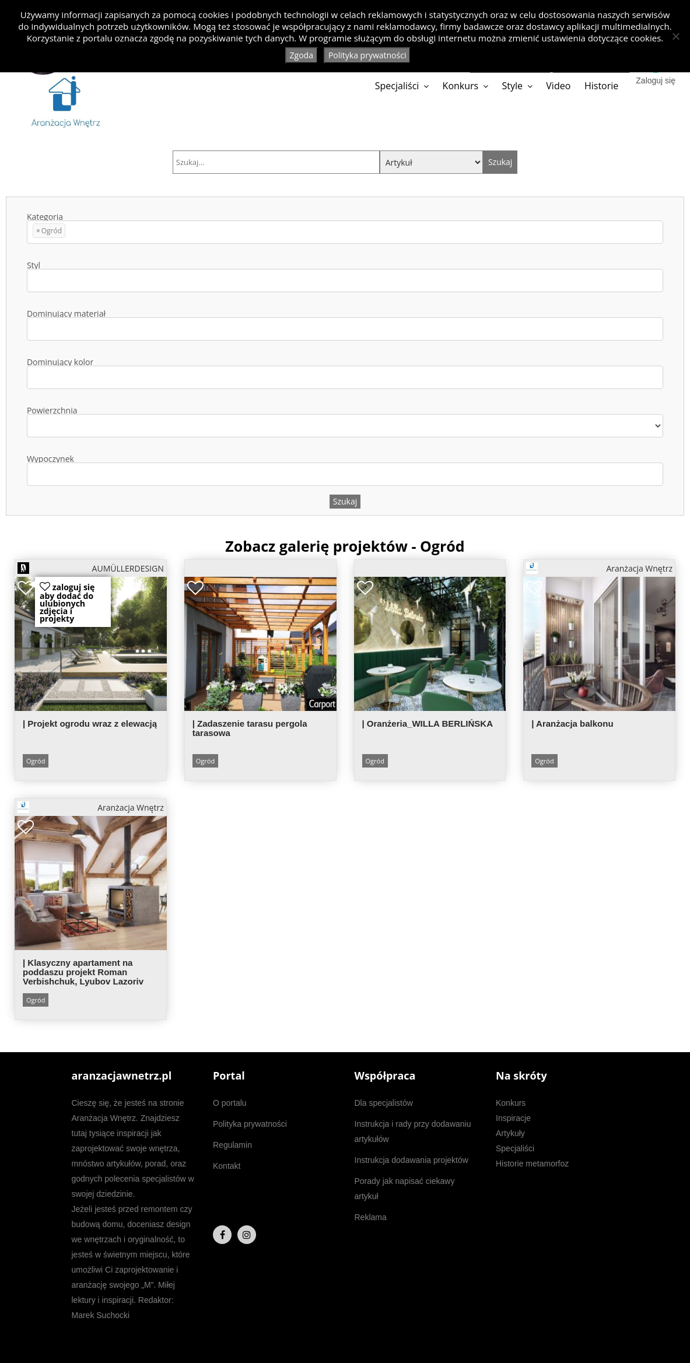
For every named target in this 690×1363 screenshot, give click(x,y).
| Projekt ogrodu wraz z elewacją (90, 723)
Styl (345, 276)
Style (512, 85)
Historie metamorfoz (532, 1163)
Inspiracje (513, 1118)
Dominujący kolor (345, 373)
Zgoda (301, 55)
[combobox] (345, 232)
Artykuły (510, 1133)
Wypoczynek (345, 470)
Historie (601, 85)
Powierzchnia (345, 422)
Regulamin (232, 1145)
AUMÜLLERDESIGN (90, 568)
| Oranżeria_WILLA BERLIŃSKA (427, 723)
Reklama (371, 1217)
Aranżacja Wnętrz (599, 568)
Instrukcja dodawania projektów (411, 1160)
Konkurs (461, 85)
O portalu (230, 1103)
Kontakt (226, 1166)
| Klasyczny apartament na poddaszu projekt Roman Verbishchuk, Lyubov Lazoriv (83, 972)
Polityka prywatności (250, 1124)
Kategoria (345, 228)
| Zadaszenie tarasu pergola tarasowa (249, 728)
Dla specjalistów (384, 1103)
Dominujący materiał (345, 325)
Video (558, 85)
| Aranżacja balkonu (572, 723)
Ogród (35, 760)
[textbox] (71, 232)
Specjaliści (397, 85)
